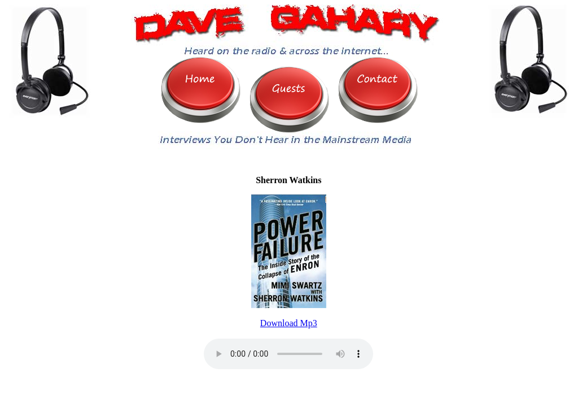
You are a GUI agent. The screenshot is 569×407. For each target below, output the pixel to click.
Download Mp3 (288, 323)
